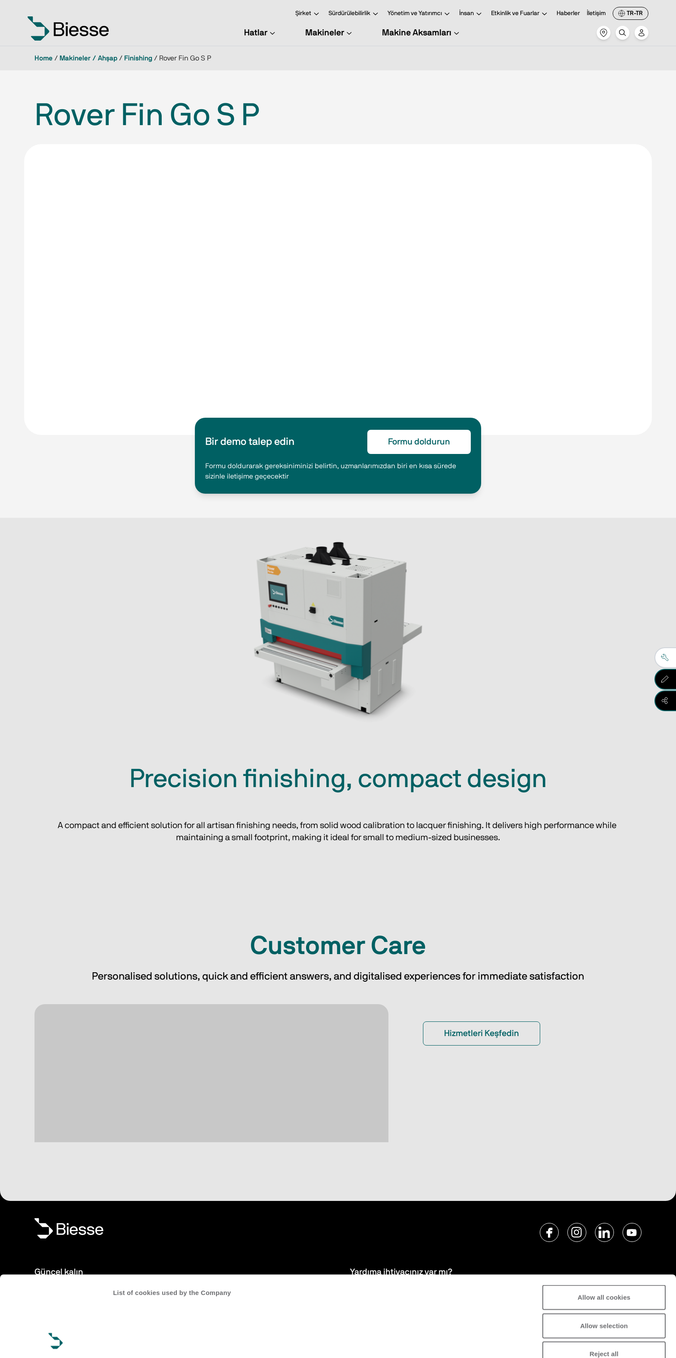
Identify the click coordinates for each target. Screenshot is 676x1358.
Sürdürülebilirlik (355, 14)
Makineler (329, 32)
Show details (133, 1341)
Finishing (138, 58)
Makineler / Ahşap (88, 58)
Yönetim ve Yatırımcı (420, 14)
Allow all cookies (604, 1222)
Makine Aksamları (422, 32)
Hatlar (261, 32)
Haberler (568, 13)
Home (43, 58)
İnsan (471, 14)
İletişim (596, 13)
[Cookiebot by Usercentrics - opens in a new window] (56, 1341)
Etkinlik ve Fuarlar (520, 14)
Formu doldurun (419, 442)
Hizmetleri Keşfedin (481, 1033)
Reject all (604, 1278)
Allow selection (604, 1250)
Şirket (308, 14)
